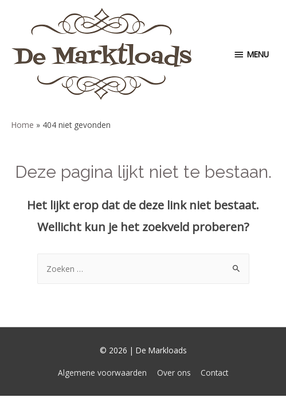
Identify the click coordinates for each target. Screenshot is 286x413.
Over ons (174, 372)
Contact (214, 372)
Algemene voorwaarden (102, 372)
